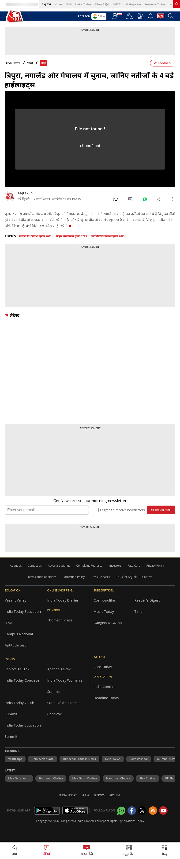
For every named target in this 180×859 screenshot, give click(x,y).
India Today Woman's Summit (64, 686)
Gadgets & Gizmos (109, 622)
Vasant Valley (15, 600)
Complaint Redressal (89, 566)
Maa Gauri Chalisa (84, 778)
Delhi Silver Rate (42, 759)
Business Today (154, 4)
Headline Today (106, 697)
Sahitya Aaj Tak (17, 669)
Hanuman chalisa (118, 778)
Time (138, 611)
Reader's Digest (147, 600)
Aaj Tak (47, 4)
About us (16, 566)
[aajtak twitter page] (142, 810)
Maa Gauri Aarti (19, 778)
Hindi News (12, 63)
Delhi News (112, 759)
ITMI (8, 622)
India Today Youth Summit (19, 708)
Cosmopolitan (105, 600)
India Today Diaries (63, 600)
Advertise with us (59, 566)
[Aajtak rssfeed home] (153, 810)
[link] (176, 4)
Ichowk (99, 795)
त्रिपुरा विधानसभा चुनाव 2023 (71, 236)
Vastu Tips (15, 759)
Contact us (35, 566)
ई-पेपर (58, 4)
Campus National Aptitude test (19, 639)
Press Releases (100, 577)
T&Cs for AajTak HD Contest (134, 577)
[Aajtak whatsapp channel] (121, 811)
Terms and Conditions (42, 577)
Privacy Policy (155, 566)
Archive (115, 795)
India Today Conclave (22, 680)
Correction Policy (74, 577)
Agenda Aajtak (59, 669)
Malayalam (133, 4)
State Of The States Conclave (63, 708)
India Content (105, 686)
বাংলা (68, 4)
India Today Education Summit (23, 731)
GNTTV (117, 4)
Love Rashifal (139, 759)
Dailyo (85, 795)
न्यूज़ (43, 63)
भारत (30, 63)
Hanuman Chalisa (51, 778)
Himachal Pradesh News (79, 759)
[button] (164, 851)
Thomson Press (60, 620)
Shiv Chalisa (147, 778)
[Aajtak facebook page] (132, 810)
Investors (115, 566)
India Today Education (23, 611)
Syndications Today (131, 821)
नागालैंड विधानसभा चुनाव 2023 (107, 236)
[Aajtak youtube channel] (163, 810)
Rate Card (134, 566)
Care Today (103, 666)
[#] (144, 199)
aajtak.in (25, 193)
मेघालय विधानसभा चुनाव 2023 (35, 236)
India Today (83, 4)
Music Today (104, 611)
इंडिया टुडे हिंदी (101, 4)
